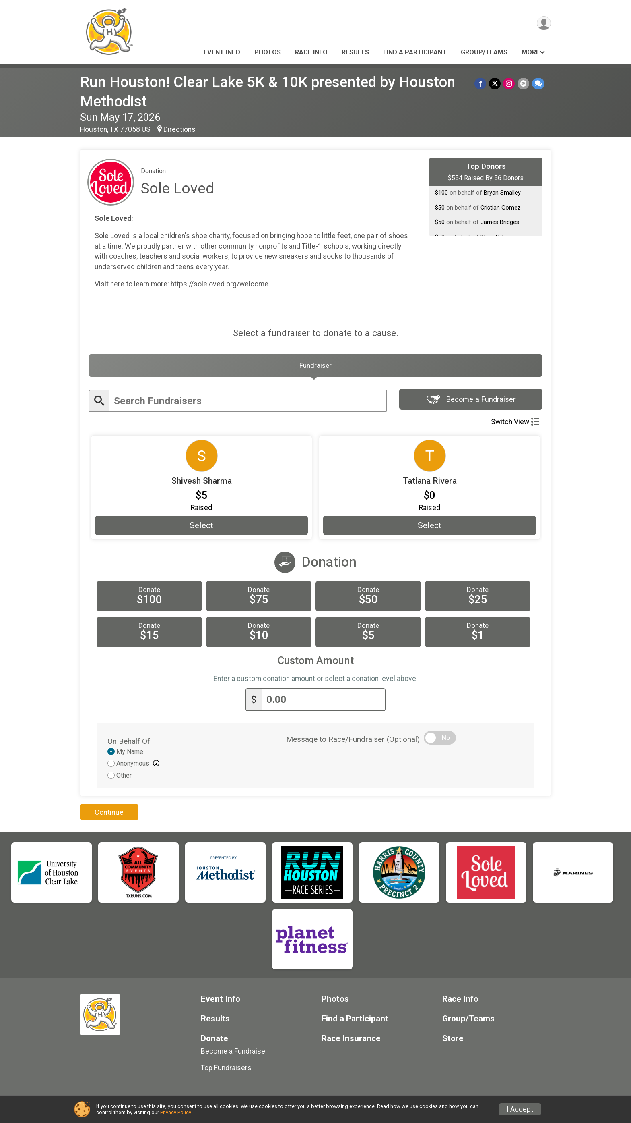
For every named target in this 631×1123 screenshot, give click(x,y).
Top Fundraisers (226, 1069)
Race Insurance (351, 1040)
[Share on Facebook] (481, 83)
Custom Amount (316, 662)
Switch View (515, 424)
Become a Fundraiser (471, 402)
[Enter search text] (247, 403)
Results (355, 52)
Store (453, 1040)
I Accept (520, 1109)
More (531, 52)
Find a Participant (415, 52)
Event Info (222, 52)
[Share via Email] (524, 83)
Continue (109, 814)
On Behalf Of (128, 743)
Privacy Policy (175, 1112)
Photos (267, 52)
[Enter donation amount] (323, 701)
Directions (179, 129)
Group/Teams (484, 52)
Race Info (311, 52)
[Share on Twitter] (495, 83)
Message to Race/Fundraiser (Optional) (353, 741)
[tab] (315, 366)
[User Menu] (543, 23)
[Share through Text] (538, 83)
